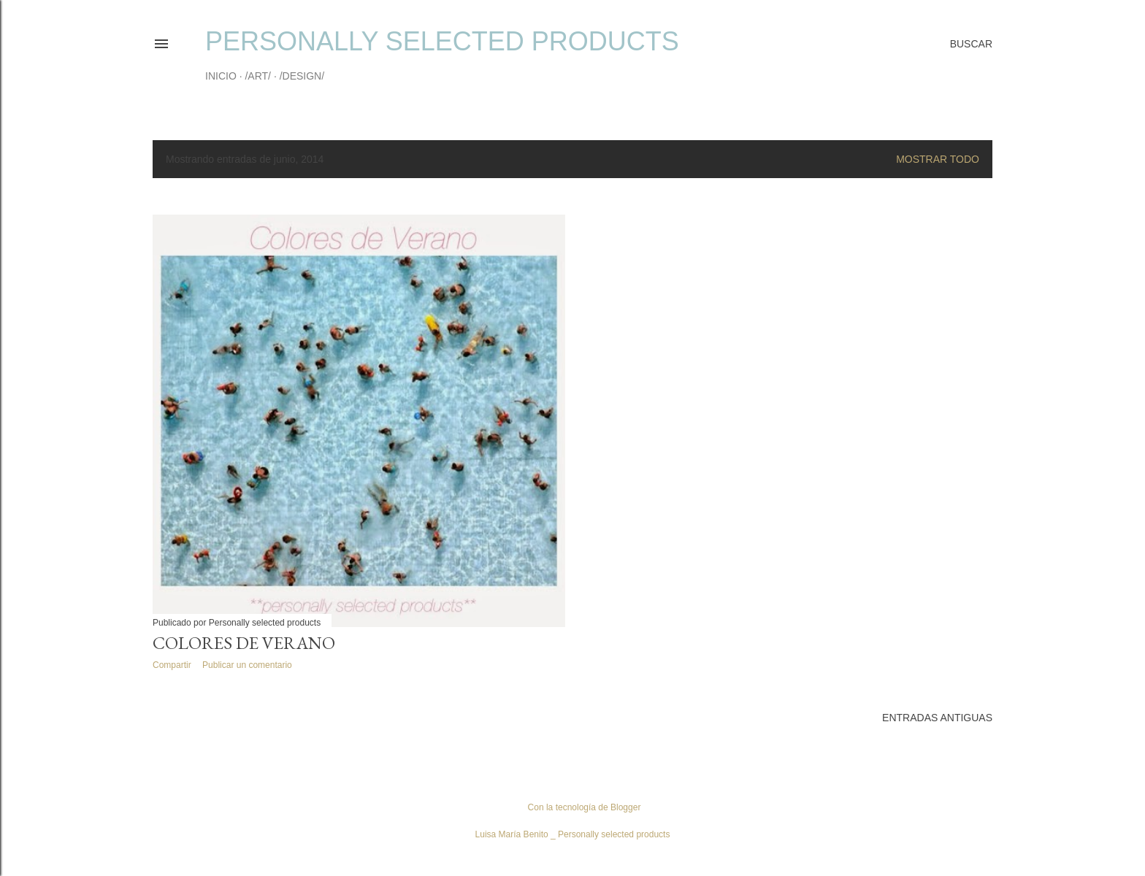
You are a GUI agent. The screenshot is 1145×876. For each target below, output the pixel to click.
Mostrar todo (937, 159)
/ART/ (258, 76)
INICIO (221, 76)
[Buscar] (971, 43)
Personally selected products (442, 41)
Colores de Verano (244, 642)
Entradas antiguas (937, 717)
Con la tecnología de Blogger (573, 807)
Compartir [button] (172, 665)
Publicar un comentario (247, 665)
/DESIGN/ (302, 76)
